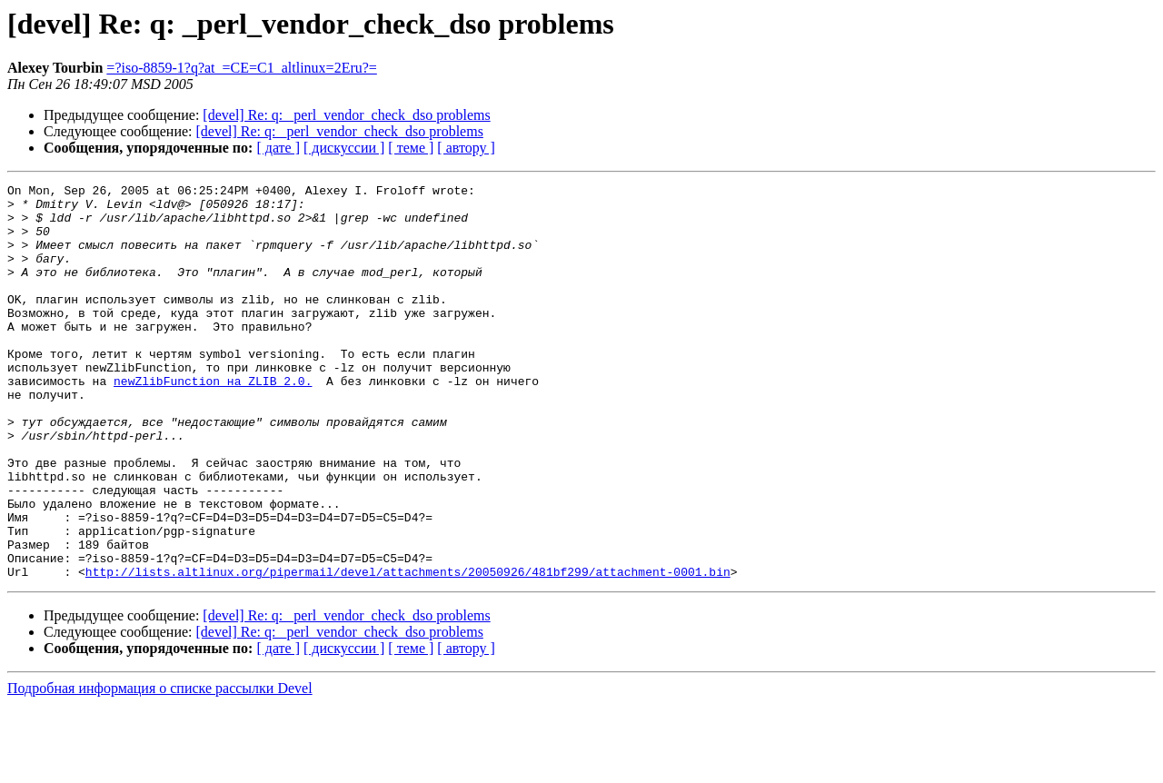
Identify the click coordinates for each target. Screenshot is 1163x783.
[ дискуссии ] (343, 147)
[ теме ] (410, 147)
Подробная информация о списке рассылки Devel (160, 767)
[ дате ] (278, 147)
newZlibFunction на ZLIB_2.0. (213, 421)
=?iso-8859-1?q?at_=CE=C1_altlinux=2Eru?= (241, 67)
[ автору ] (465, 147)
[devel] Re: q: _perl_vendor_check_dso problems (346, 115)
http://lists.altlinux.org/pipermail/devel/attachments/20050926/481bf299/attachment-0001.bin (408, 650)
